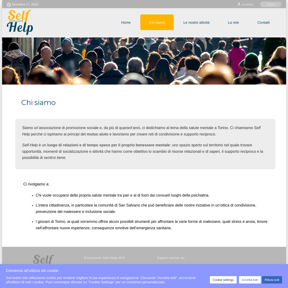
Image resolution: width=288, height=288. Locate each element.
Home (126, 22)
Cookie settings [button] (223, 280)
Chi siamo (157, 22)
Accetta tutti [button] (250, 280)
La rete (233, 22)
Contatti (263, 22)
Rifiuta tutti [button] (272, 280)
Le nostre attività (196, 22)
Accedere (245, 4)
